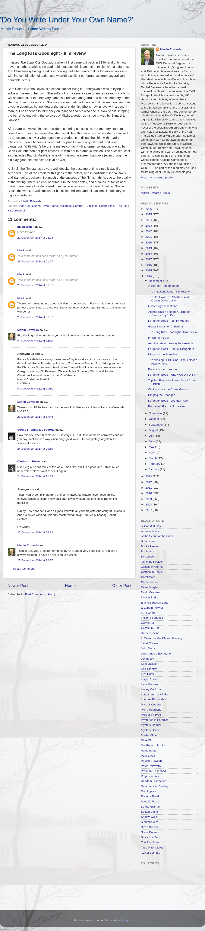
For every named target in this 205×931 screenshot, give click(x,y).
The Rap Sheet (150, 842)
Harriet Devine (150, 633)
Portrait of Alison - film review (166, 406)
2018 (149, 253)
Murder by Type (151, 714)
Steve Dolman (150, 832)
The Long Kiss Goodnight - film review (172, 332)
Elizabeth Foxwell (152, 607)
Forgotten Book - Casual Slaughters (171, 348)
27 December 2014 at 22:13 (35, 532)
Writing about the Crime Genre (167, 389)
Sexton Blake (149, 811)
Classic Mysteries (152, 566)
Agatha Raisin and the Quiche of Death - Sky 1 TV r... (169, 313)
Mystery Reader (151, 725)
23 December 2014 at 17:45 (35, 416)
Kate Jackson (149, 663)
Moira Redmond (151, 709)
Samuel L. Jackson (85, 205)
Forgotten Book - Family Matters (168, 320)
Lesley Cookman (152, 689)
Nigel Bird (147, 740)
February (155, 463)
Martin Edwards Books (155, 192)
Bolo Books (148, 541)
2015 (149, 270)
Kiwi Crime (148, 674)
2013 (149, 476)
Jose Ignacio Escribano (156, 653)
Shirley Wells (149, 816)
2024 (149, 220)
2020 (149, 242)
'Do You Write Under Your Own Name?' (66, 19)
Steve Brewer (149, 827)
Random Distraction (153, 781)
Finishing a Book (159, 337)
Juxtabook (147, 658)
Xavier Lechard (150, 852)
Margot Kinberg (151, 704)
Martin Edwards (28, 330)
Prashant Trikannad (153, 771)
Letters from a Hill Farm (156, 694)
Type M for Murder (152, 847)
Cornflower (148, 577)
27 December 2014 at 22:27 (35, 560)
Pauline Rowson (151, 760)
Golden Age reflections (162, 306)
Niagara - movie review (163, 354)
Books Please (150, 546)
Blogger (125, 920)
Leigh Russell (149, 679)
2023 (149, 225)
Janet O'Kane (149, 643)
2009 (149, 499)
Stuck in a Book (151, 837)
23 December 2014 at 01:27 (35, 261)
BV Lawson (148, 556)
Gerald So (147, 622)
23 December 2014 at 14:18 (35, 341)
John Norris (148, 648)
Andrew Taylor (150, 531)
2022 (149, 231)
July (152, 435)
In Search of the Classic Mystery (161, 638)
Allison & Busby (151, 526)
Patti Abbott (148, 750)
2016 (149, 264)
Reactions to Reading (154, 786)
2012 (149, 482)
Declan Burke (149, 597)
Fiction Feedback (152, 617)
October (154, 418)
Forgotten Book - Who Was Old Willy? (172, 374)
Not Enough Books (153, 745)
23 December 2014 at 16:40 (35, 389)
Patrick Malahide (61, 205)
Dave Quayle (149, 587)
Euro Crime (148, 612)
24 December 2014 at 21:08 (35, 476)
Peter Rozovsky (151, 765)
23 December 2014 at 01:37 (35, 285)
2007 (149, 510)
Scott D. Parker (151, 801)
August (154, 430)
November (156, 413)
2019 (149, 248)
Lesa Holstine (149, 684)
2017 (149, 259)
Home (70, 585)
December (156, 280)
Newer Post (17, 585)
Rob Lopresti (149, 791)
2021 (149, 236)
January (154, 469)
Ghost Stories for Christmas (166, 326)
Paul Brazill (148, 755)
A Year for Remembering (164, 285)
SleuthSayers (149, 822)
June (152, 441)
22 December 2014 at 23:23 (35, 237)
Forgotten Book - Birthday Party (168, 400)
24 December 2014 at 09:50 (35, 448)
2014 (149, 276)
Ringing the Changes (161, 395)
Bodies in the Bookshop (163, 369)
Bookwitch (147, 551)
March (153, 458)
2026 (149, 208)
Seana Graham (151, 806)
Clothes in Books (152, 571)
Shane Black (107, 205)
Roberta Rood (150, 796)
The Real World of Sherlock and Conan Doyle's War (168, 298)
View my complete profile (157, 177)
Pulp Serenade (150, 776)
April (152, 452)
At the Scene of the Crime (157, 536)
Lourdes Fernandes (153, 699)
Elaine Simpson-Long (154, 602)
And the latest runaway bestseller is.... (172, 343)
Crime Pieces (149, 582)
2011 (149, 487)
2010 (149, 493)
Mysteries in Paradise (154, 719)
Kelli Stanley (149, 668)
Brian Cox (24, 205)
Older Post (121, 585)
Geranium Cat (150, 628)
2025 (149, 214)
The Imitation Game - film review (169, 291)
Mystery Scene (150, 730)
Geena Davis (40, 205)
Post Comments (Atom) (40, 594)
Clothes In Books (29, 461)
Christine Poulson (152, 561)
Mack (21, 250)
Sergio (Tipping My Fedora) (36, 429)
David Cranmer (150, 592)
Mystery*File (149, 735)
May (152, 447)
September (156, 424)
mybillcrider (25, 226)
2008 (149, 504)
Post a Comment (24, 568)
